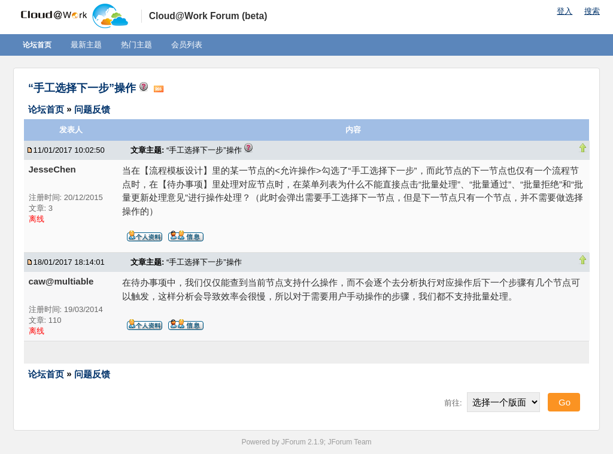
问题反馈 (92, 109)
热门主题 (136, 44)
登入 (564, 11)
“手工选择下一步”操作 (82, 88)
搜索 (592, 11)
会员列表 (186, 44)
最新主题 (86, 44)
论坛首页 (37, 45)
